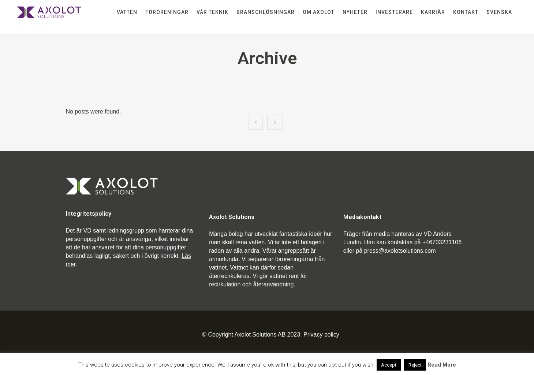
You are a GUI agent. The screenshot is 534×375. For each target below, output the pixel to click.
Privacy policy (321, 334)
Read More (441, 364)
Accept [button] (388, 365)
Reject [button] (415, 365)
